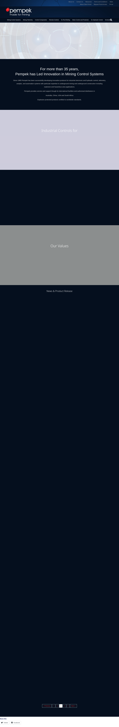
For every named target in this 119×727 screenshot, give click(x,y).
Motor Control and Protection (80, 20)
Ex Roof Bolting (65, 20)
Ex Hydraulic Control (97, 20)
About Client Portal (85, 4)
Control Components (41, 20)
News (111, 2)
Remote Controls (54, 20)
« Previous (46, 706)
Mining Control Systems (14, 20)
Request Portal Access (100, 4)
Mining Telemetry (28, 20)
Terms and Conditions (100, 2)
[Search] (111, 20)
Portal (111, 4)
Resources (89, 2)
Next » (73, 706)
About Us (71, 2)
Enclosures (108, 20)
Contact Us (80, 2)
